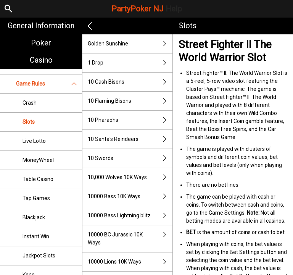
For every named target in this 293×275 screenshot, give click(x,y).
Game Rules (49, 83)
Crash (30, 103)
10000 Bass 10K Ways (130, 196)
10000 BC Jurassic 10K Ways (130, 238)
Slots (29, 122)
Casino (41, 60)
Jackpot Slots (39, 255)
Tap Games (36, 198)
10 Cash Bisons (130, 82)
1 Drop (130, 62)
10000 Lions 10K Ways (130, 261)
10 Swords (130, 158)
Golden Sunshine (130, 43)
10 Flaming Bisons (130, 101)
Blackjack (34, 217)
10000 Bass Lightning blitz (130, 215)
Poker (41, 42)
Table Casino (38, 179)
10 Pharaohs (130, 120)
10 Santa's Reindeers (130, 139)
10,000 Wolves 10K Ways (130, 177)
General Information (41, 25)
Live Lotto (34, 141)
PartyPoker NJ (146, 8)
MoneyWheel (38, 160)
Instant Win (36, 236)
